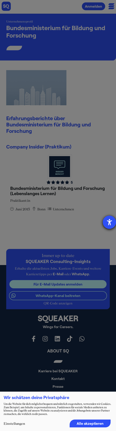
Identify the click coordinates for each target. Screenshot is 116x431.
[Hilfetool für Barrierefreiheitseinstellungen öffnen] (109, 222)
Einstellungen (14, 424)
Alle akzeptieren (90, 423)
